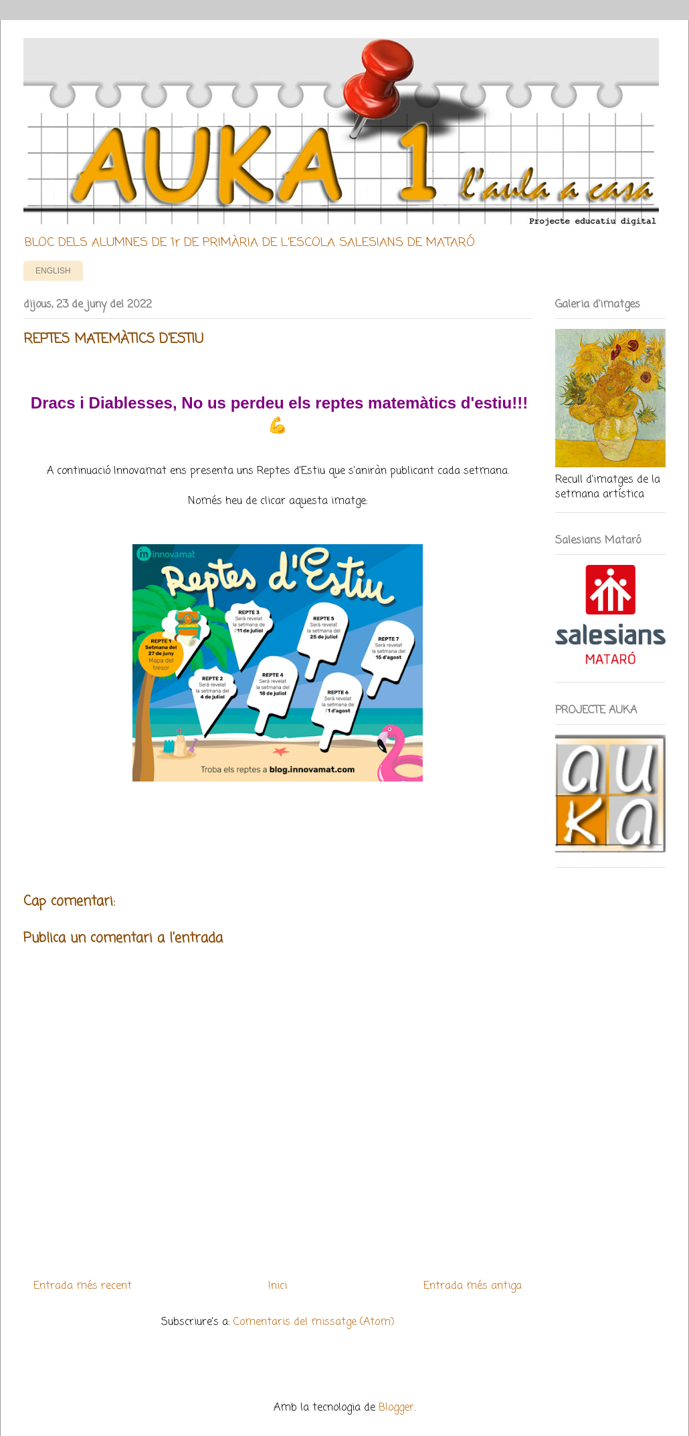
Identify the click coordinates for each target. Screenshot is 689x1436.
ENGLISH (53, 270)
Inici (277, 1286)
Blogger (396, 1408)
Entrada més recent (82, 1286)
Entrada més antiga (472, 1286)
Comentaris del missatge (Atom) (314, 1322)
